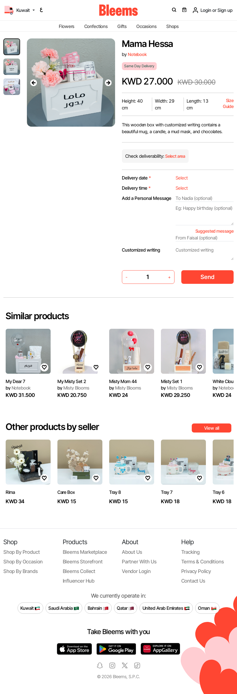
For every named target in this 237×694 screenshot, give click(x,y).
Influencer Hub (79, 581)
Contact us (193, 581)
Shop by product (21, 552)
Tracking (190, 552)
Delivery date (136, 178)
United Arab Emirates (166, 608)
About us (132, 552)
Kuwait (30, 608)
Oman (207, 608)
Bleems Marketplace (85, 552)
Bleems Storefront (83, 562)
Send (207, 276)
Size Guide (228, 103)
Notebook (137, 54)
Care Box (66, 492)
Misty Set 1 (171, 381)
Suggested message (214, 231)
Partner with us (139, 562)
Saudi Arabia (63, 608)
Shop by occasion (23, 562)
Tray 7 (167, 492)
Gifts (121, 26)
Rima (10, 492)
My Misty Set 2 (71, 381)
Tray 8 (115, 492)
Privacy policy (196, 571)
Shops (172, 26)
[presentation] (33, 82)
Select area (174, 156)
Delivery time (136, 188)
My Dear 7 (15, 381)
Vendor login (136, 571)
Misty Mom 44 (123, 381)
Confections (96, 26)
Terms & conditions (202, 562)
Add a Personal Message (146, 198)
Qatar (125, 608)
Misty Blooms (73, 388)
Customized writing (141, 250)
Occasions (146, 26)
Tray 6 (219, 492)
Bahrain (98, 608)
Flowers (66, 26)
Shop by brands (20, 571)
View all (211, 428)
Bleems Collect (79, 571)
